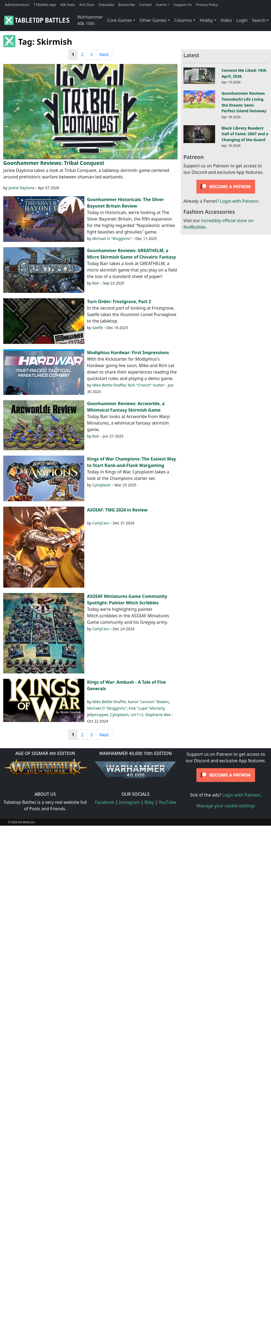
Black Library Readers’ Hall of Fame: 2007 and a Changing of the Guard (245, 134)
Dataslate (106, 4)
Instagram (129, 802)
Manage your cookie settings (226, 806)
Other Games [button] (152, 20)
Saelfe (97, 327)
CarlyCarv (100, 523)
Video (226, 20)
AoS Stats (86, 4)
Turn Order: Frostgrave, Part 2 (119, 301)
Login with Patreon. (239, 201)
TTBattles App (45, 4)
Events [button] (161, 4)
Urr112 (137, 714)
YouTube (167, 802)
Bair (95, 283)
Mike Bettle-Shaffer (109, 385)
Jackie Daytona (21, 187)
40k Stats (67, 4)
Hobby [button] (206, 20)
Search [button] (259, 20)
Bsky (149, 802)
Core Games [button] (119, 20)
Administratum (17, 4)
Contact (145, 4)
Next (104, 54)
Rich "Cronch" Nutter (146, 385)
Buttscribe (126, 4)
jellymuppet (97, 714)
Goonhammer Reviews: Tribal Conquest (53, 163)
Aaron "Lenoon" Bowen (148, 701)
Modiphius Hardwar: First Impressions (128, 352)
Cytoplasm (101, 484)
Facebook (104, 802)
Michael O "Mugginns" (112, 238)
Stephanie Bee (157, 714)
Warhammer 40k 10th (90, 20)
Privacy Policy (207, 4)
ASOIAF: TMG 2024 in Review (117, 510)
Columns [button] (183, 20)
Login (241, 20)
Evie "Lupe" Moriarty (147, 708)
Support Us (183, 4)
